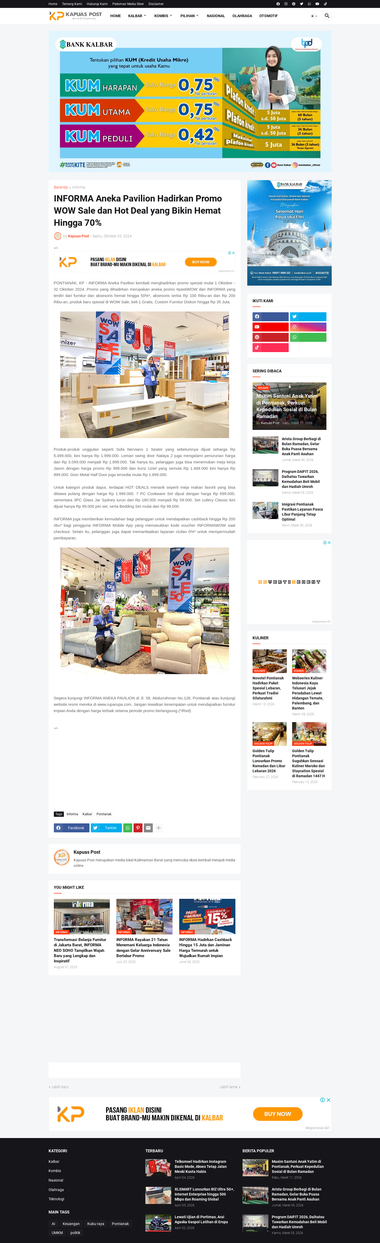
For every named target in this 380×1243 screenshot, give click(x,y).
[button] (314, 16)
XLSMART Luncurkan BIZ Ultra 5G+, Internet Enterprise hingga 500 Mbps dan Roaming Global (204, 1194)
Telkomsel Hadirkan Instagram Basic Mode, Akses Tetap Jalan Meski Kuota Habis (201, 1166)
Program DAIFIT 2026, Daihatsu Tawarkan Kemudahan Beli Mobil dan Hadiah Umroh (301, 479)
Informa (78, 187)
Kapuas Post (87, 852)
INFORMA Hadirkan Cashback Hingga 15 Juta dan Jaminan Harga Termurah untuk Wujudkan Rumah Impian (205, 947)
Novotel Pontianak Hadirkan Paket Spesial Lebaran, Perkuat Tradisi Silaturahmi (268, 688)
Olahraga (242, 16)
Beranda (61, 187)
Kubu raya (95, 1224)
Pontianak (104, 814)
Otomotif (268, 16)
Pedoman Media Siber (128, 4)
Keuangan (71, 1224)
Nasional (216, 16)
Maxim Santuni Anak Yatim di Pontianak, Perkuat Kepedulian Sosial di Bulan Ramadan (298, 1166)
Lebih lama (229, 1087)
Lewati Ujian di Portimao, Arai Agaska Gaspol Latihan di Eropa (201, 1219)
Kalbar (135, 16)
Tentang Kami (72, 4)
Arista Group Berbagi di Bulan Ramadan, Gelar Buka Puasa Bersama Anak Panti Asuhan (301, 446)
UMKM (57, 1233)
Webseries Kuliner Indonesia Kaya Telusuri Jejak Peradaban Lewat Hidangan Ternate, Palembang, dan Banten (307, 693)
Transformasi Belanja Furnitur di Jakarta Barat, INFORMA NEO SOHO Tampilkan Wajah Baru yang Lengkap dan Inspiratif (80, 950)
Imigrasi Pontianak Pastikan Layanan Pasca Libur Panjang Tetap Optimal (302, 511)
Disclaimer (156, 4)
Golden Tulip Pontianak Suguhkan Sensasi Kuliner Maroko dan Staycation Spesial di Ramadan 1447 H (308, 763)
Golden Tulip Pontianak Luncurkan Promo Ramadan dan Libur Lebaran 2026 (269, 761)
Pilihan (187, 16)
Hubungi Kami (97, 4)
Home (53, 4)
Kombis (161, 16)
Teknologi (56, 1199)
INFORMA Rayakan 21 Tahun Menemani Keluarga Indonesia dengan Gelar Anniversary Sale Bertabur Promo (143, 947)
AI (53, 1224)
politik (75, 1233)
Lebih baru (60, 1087)
